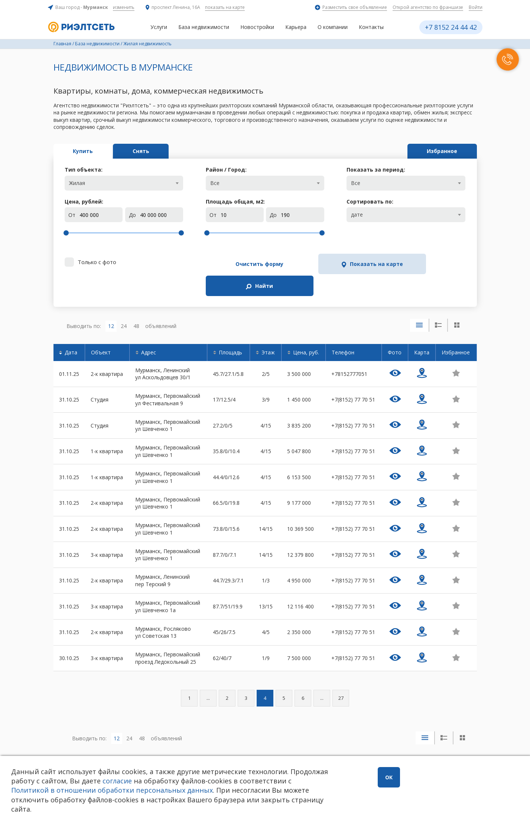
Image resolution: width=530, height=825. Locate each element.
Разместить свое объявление (354, 7)
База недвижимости (203, 26)
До (132, 214)
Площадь (230, 328)
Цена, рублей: (84, 201)
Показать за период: (376, 169)
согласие (156, 780)
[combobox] (124, 183)
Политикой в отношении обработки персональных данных (166, 790)
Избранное (439, 151)
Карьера (295, 26)
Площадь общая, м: (235, 201)
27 (341, 674)
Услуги (158, 26)
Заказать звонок (157, 754)
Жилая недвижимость (147, 43)
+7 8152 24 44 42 (451, 27)
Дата (71, 328)
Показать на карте (338, 263)
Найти (427, 263)
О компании (333, 26)
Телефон (343, 328)
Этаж (268, 328)
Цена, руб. (306, 328)
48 (136, 302)
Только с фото (97, 262)
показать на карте (225, 7)
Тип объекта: (84, 169)
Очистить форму (247, 263)
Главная (62, 43)
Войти (475, 7)
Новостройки (257, 26)
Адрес (148, 328)
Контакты (371, 26)
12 (111, 302)
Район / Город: (226, 169)
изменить (123, 7)
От (71, 214)
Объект (101, 328)
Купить (86, 151)
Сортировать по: (370, 201)
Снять (149, 151)
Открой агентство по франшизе (428, 7)
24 (124, 302)
